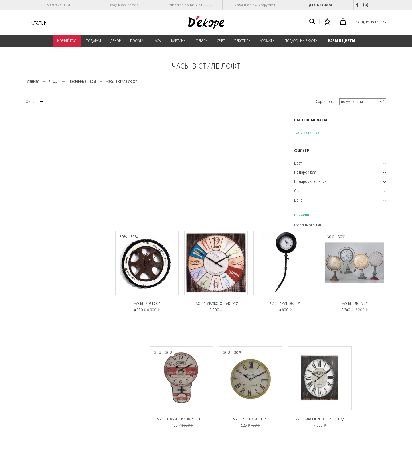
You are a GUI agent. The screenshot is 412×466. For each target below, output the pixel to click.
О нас (31, 402)
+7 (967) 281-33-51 (58, 5)
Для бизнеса (320, 5)
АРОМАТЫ (267, 40)
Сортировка (326, 101)
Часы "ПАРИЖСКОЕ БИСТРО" (217, 186)
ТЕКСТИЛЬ (242, 40)
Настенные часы (82, 81)
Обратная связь (130, 433)
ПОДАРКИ (93, 40)
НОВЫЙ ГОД (66, 40)
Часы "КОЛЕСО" (149, 186)
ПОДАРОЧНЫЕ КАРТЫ (301, 40)
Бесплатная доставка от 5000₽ (189, 5)
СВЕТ (221, 40)
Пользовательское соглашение (143, 418)
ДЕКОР (115, 40)
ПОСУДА (136, 40)
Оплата (124, 394)
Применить (35, 214)
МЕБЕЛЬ (201, 40)
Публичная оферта (133, 410)
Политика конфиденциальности (144, 402)
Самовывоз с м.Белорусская (255, 5)
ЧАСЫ (157, 40)
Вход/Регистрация (370, 22)
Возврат (33, 441)
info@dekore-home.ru (124, 5)
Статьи (39, 22)
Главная (32, 81)
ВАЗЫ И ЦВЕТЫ (341, 40)
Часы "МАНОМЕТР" (286, 186)
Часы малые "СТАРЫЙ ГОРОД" (320, 301)
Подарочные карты (42, 418)
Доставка (34, 433)
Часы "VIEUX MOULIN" (252, 301)
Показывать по (355, 358)
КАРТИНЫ (178, 40)
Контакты (126, 426)
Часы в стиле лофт (41, 132)
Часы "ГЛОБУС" (354, 186)
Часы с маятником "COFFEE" (183, 301)
